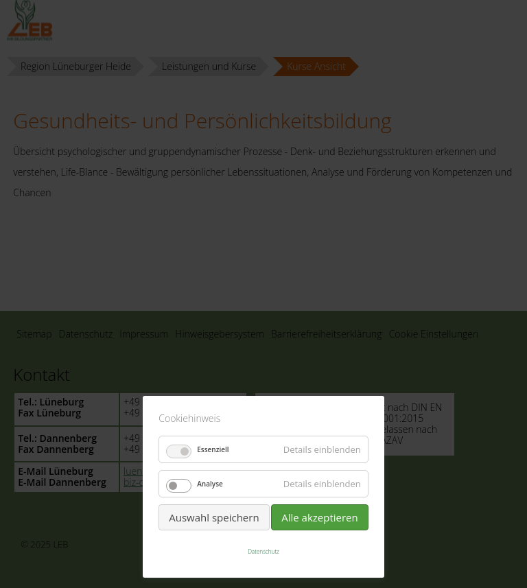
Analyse (210, 484)
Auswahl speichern (214, 517)
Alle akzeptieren (319, 517)
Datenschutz (263, 551)
